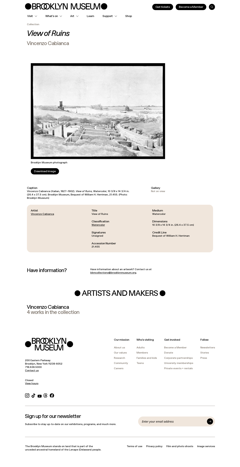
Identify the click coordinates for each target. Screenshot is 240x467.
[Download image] (45, 171)
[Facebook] (52, 395)
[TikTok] (33, 395)
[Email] (173, 421)
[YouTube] (40, 395)
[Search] (212, 7)
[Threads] (45, 395)
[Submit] (210, 421)
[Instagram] (27, 395)
